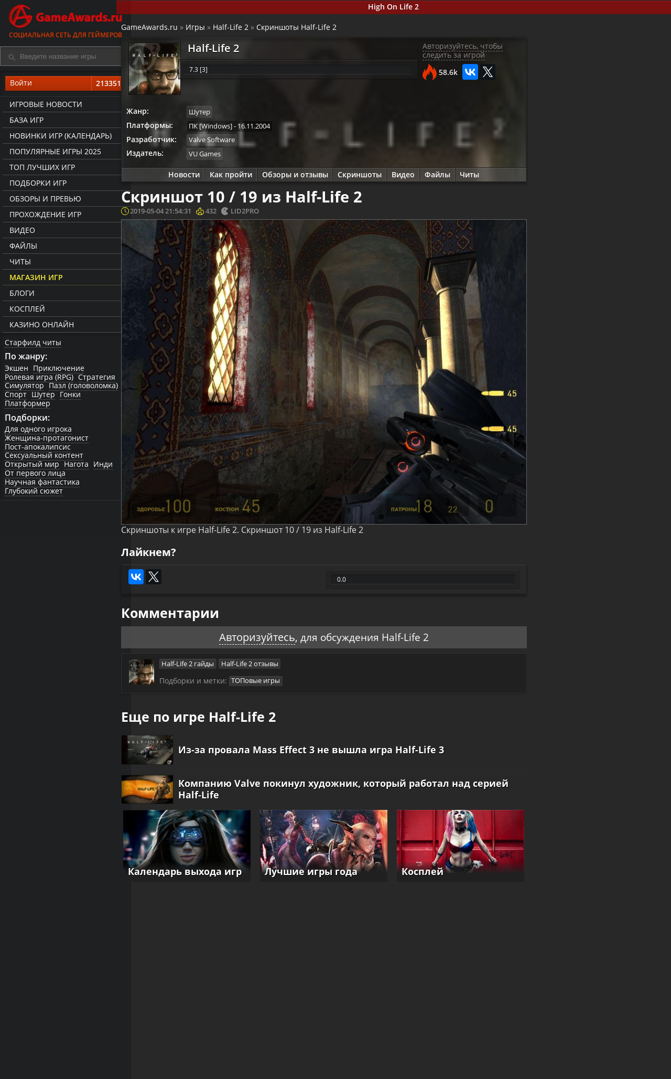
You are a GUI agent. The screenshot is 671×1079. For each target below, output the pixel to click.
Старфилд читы (33, 343)
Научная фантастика (42, 484)
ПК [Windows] (226, 128)
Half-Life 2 (246, 29)
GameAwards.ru (164, 29)
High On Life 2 (401, 7)
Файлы (22, 247)
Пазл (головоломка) (84, 387)
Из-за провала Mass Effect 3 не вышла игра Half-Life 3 (327, 736)
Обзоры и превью (44, 200)
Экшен (17, 370)
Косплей (26, 310)
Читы (18, 263)
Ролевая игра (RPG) (39, 378)
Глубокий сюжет (34, 493)
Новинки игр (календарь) (59, 137)
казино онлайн (40, 325)
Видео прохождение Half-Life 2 (617, 425)
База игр (25, 121)
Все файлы (529, 1060)
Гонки (71, 396)
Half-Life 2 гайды (202, 646)
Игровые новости (44, 105)
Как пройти (227, 178)
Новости (179, 178)
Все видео (440, 1060)
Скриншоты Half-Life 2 (312, 29)
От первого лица (35, 475)
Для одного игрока (38, 431)
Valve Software (228, 142)
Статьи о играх (361, 1069)
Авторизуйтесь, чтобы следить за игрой (453, 53)
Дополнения (532, 1069)
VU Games (221, 157)
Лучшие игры (182, 1060)
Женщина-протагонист (47, 440)
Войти (65, 84)
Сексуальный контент (44, 458)
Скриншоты (359, 178)
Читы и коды (268, 1069)
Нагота (77, 467)
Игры (210, 29)
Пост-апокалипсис (38, 449)
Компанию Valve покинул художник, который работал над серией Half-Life (340, 777)
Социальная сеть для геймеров (65, 19)
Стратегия (97, 378)
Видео (21, 231)
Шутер (44, 396)
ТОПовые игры (270, 665)
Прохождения (270, 1060)
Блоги (20, 294)
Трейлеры (440, 1069)
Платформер (28, 405)
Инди (104, 467)
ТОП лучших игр (40, 168)
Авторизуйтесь (253, 619)
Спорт (16, 396)
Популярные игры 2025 (54, 152)
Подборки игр (36, 184)
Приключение (59, 370)
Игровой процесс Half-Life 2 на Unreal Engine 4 (621, 384)
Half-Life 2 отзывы (265, 646)
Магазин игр (34, 278)
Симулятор (25, 387)
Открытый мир (32, 467)
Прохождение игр (44, 215)
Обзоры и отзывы (292, 178)
